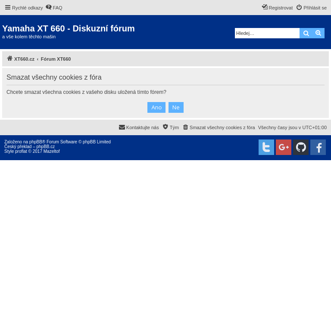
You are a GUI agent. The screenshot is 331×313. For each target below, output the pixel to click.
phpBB (35, 141)
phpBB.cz (45, 146)
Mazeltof (52, 151)
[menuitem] (53, 8)
